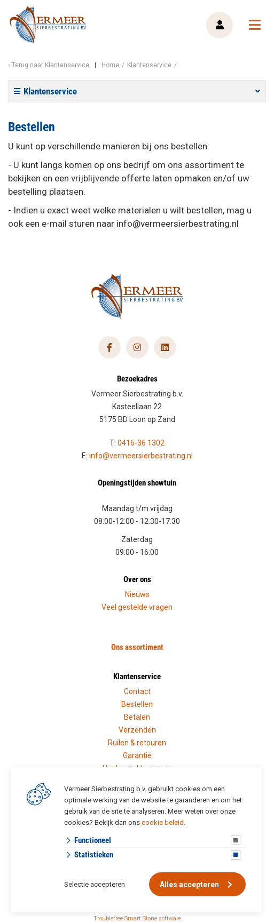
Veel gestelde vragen (137, 607)
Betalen (137, 717)
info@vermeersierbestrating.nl (141, 455)
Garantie (137, 755)
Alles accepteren (189, 884)
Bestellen (137, 704)
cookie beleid (163, 822)
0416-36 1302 (141, 443)
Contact (137, 691)
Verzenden (137, 730)
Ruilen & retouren (137, 742)
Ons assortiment (137, 646)
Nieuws (137, 594)
